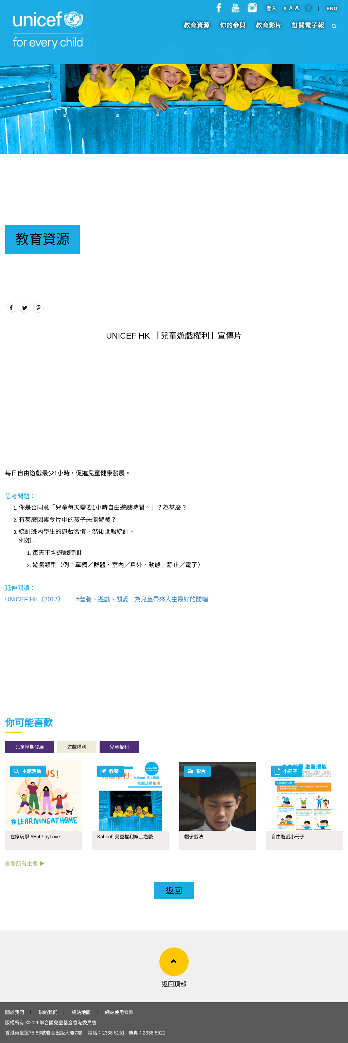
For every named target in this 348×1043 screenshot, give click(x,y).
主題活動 (31, 771)
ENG (332, 12)
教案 (114, 771)
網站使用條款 (119, 1012)
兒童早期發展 (29, 747)
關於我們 (14, 1012)
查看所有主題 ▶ (25, 864)
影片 (201, 771)
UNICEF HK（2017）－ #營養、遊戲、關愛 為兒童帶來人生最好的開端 (106, 599)
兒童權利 (119, 747)
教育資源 (197, 28)
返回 (174, 890)
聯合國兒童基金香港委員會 (68, 1022)
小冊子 (290, 771)
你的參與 (233, 28)
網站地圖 (81, 1012)
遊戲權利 (76, 747)
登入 (271, 12)
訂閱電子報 (308, 28)
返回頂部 (174, 984)
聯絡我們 (47, 1012)
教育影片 (269, 28)
